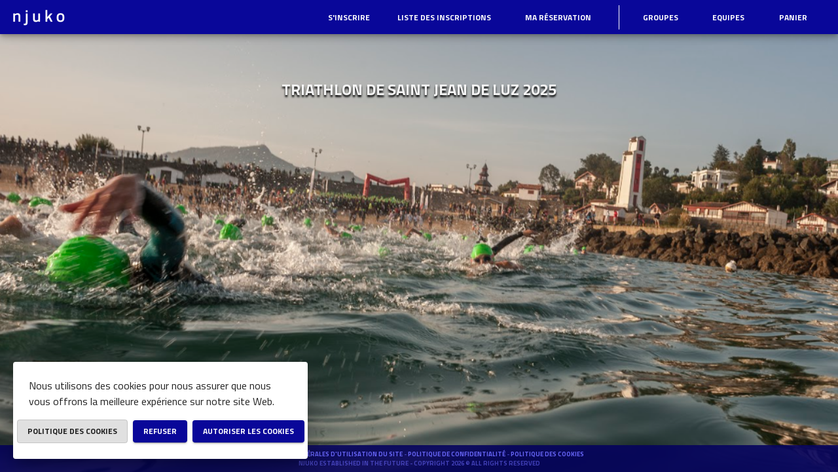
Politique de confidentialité (457, 454)
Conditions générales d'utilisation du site (329, 454)
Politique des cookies (547, 454)
